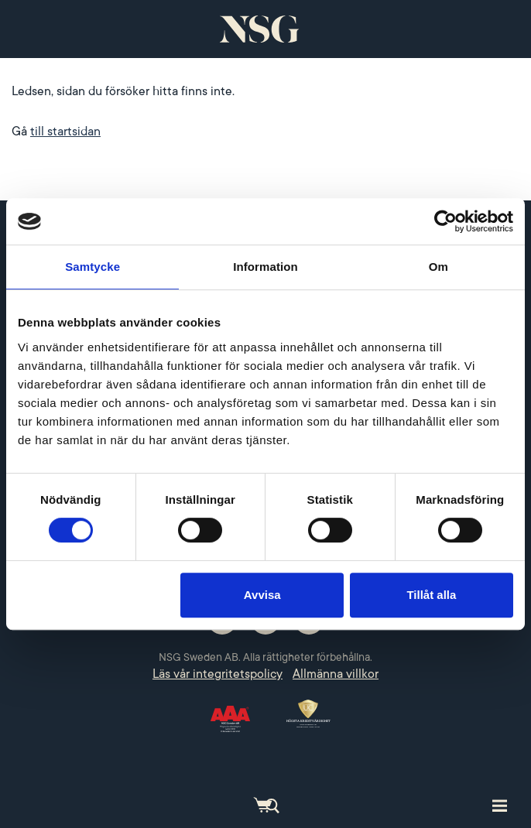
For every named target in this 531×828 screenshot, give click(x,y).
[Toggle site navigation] (499, 805)
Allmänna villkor (336, 674)
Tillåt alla (431, 594)
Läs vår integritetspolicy (217, 674)
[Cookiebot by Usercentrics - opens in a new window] (445, 221)
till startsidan (65, 131)
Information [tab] (265, 266)
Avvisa (262, 594)
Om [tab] (438, 266)
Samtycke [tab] (92, 266)
